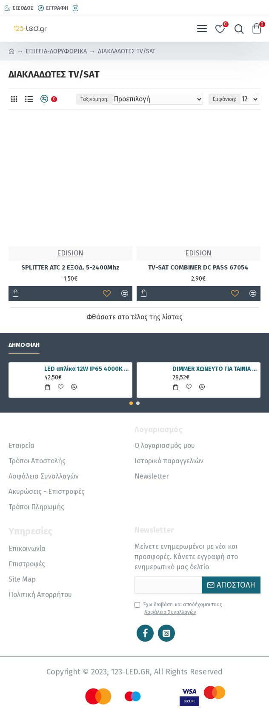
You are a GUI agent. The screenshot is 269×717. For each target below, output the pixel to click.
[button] (131, 403)
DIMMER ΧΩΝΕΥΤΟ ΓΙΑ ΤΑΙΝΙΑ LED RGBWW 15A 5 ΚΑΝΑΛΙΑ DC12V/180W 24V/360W (215, 369)
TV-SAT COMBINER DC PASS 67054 (198, 267)
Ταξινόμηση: (94, 99)
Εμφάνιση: (224, 99)
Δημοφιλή (24, 345)
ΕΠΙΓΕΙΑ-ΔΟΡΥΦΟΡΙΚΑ (56, 51)
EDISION (70, 253)
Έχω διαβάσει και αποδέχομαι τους (178, 609)
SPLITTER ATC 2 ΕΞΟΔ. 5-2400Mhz (70, 267)
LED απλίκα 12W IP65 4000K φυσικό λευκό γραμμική (86, 369)
